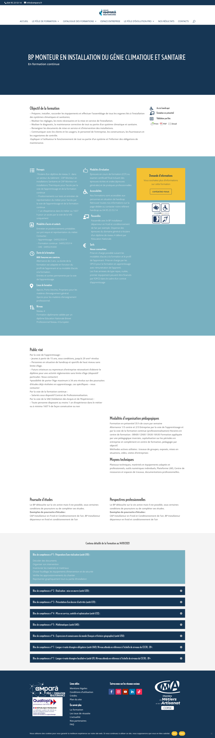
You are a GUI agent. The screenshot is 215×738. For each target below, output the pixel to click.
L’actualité (75, 717)
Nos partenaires (78, 720)
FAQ (72, 724)
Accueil (24, 21)
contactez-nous (160, 191)
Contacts (183, 21)
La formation (76, 709)
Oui (174, 733)
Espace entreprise (110, 21)
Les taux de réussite (80, 713)
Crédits (73, 695)
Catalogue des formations (78, 21)
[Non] (211, 733)
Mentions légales (78, 688)
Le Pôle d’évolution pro (138, 21)
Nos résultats (166, 21)
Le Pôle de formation (44, 21)
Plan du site (76, 699)
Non (182, 733)
